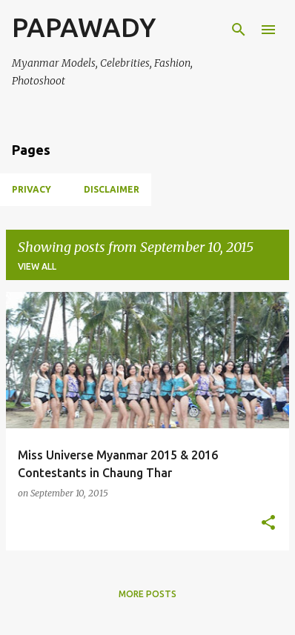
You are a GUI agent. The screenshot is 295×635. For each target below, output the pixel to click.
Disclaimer (111, 189)
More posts (147, 594)
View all (37, 266)
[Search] (239, 29)
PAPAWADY (84, 27)
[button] (268, 523)
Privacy (31, 189)
